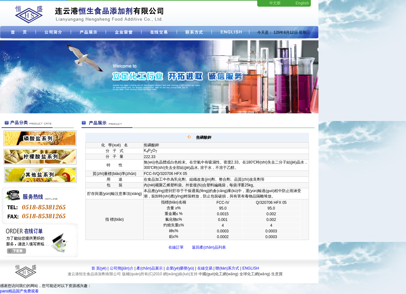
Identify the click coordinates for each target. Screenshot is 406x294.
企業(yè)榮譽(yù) (180, 268)
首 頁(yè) (99, 268)
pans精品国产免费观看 (19, 291)
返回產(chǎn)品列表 (209, 247)
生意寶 (277, 274)
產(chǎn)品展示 (149, 268)
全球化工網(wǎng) (254, 274)
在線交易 (205, 268)
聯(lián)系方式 (227, 268)
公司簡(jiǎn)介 (122, 268)
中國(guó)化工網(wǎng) (218, 274)
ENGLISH (250, 268)
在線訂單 (176, 247)
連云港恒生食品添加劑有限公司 (94, 274)
